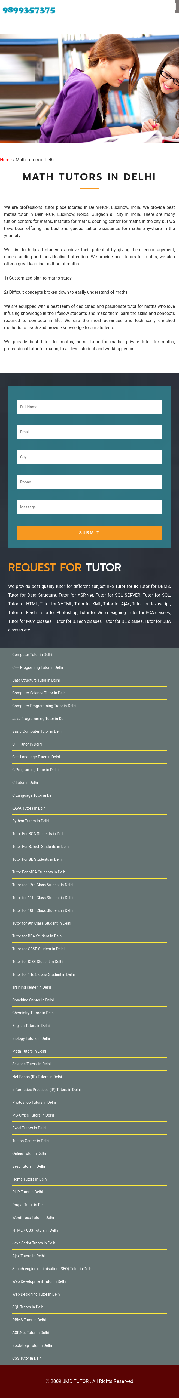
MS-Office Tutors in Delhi (33, 1115)
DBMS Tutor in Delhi (29, 1320)
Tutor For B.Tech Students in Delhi (41, 846)
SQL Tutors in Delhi (28, 1307)
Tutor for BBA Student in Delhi (37, 936)
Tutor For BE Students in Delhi (37, 859)
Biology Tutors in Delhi (31, 1038)
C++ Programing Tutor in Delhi (37, 667)
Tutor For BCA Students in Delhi (38, 834)
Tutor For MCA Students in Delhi (39, 872)
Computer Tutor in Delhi (32, 654)
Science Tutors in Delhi (31, 1064)
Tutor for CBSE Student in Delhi (38, 949)
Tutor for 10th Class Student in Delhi (42, 910)
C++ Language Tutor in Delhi (36, 757)
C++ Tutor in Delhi (27, 744)
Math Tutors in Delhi (29, 1051)
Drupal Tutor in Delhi (29, 1205)
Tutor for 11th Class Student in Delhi (42, 898)
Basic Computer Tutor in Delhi (37, 731)
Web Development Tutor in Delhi (39, 1281)
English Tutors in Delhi (31, 1025)
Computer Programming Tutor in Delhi (44, 706)
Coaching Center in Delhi (33, 1000)
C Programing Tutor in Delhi (35, 770)
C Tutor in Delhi (25, 782)
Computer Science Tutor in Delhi (39, 693)
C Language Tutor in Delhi (34, 795)
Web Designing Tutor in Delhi (36, 1294)
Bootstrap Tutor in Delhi (32, 1345)
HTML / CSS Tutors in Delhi (35, 1230)
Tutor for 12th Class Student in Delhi (42, 885)
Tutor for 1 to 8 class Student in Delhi (43, 974)
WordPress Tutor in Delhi (33, 1217)
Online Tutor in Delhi (29, 1153)
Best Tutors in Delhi (28, 1166)
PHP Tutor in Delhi (27, 1192)
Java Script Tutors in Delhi (34, 1243)
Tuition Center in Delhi (30, 1141)
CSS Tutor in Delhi (27, 1358)
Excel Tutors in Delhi (29, 1128)
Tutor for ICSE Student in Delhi (37, 961)
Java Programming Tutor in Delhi (40, 718)
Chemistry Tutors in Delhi (33, 1013)
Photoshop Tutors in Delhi (34, 1102)
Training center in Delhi (31, 987)
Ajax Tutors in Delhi (28, 1256)
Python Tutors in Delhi (30, 821)
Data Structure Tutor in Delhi (36, 680)
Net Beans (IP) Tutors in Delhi (37, 1077)
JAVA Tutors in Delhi (29, 808)
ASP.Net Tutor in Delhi (30, 1332)
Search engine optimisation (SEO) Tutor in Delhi (52, 1269)
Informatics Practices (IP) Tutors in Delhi (46, 1089)
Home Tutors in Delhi (30, 1179)
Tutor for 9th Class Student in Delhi (41, 923)
